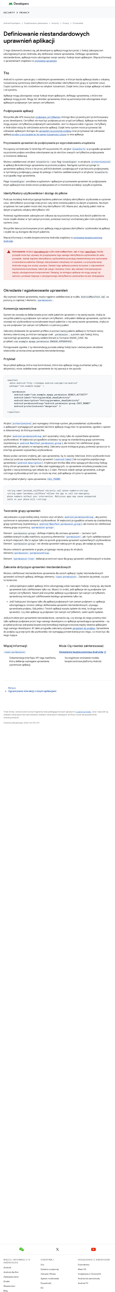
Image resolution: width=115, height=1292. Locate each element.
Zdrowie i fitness (48, 1274)
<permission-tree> (23, 558)
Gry (42, 1264)
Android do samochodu (89, 1278)
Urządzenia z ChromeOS (89, 1274)
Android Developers (11, 23)
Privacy (25, 12)
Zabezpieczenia (10, 1276)
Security (9, 12)
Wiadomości (9, 1286)
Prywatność (46, 1283)
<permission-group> (42, 527)
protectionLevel (22, 423)
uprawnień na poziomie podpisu (55, 131)
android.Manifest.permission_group (40, 443)
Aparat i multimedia (50, 1278)
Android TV (83, 1283)
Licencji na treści (83, 712)
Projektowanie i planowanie (36, 23)
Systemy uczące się (50, 1269)
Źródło (6, 1281)
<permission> (73, 536)
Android (7, 1267)
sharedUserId (41, 252)
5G (42, 1287)
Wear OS (82, 1269)
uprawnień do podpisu (83, 628)
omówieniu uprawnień (45, 61)
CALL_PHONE (53, 479)
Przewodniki (78, 23)
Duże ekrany (83, 1264)
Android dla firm (11, 1272)
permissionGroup (39, 553)
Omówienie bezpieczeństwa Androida (81, 652)
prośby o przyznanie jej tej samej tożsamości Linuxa (39, 134)
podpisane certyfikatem (48, 117)
